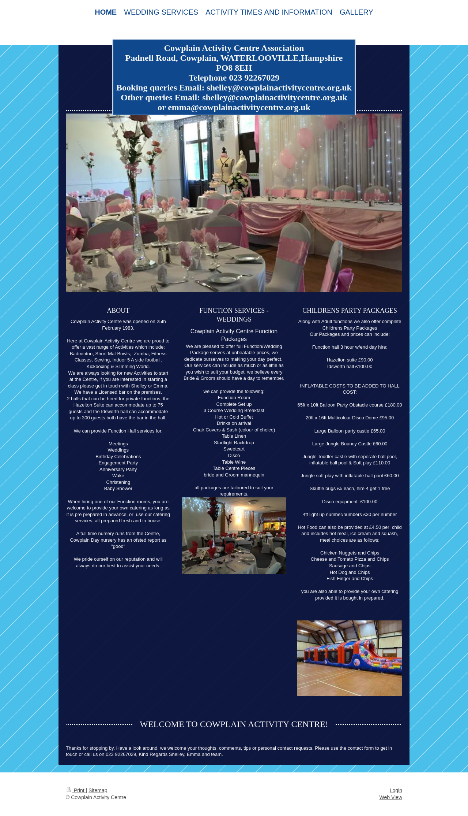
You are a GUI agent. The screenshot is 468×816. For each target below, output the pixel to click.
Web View (390, 797)
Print (76, 790)
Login (396, 790)
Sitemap (97, 790)
